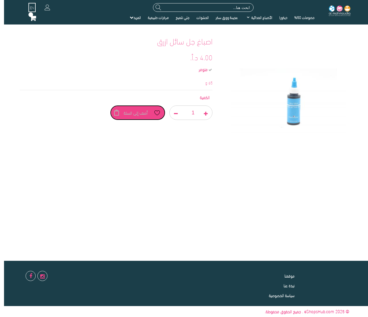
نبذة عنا (284, 285)
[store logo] (335, 10)
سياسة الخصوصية (277, 295)
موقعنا (285, 275)
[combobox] (199, 7)
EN (28, 7)
